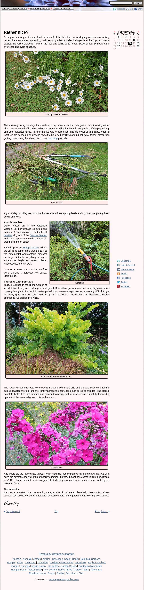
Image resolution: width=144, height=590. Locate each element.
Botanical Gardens (90, 559)
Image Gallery (38, 566)
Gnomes (25, 566)
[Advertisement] (72, 20)
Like (131, 9)
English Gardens (97, 562)
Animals (17, 559)
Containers (80, 562)
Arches (37, 559)
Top (56, 511)
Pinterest (125, 286)
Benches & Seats (61, 559)
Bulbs (20, 562)
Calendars (30, 562)
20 (138, 43)
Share (140, 9)
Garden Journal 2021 (63, 8)
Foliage (15, 566)
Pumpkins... (101, 511)
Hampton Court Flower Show (26, 569)
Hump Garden (31, 247)
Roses (51, 573)
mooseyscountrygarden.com (64, 579)
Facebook (126, 278)
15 (118, 43)
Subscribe (121, 9)
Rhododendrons (37, 573)
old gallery (53, 566)
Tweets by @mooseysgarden (56, 553)
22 (118, 46)
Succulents (71, 573)
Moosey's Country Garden (14, 8)
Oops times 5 (13, 511)
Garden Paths (81, 569)
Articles (46, 559)
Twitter (124, 282)
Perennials (96, 569)
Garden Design (69, 566)
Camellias (42, 562)
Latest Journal (128, 265)
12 (134, 40)
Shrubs (60, 573)
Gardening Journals (40, 8)
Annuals (27, 559)
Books (75, 559)
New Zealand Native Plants (57, 569)
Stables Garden (38, 235)
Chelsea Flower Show (61, 562)
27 (138, 46)
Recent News (127, 269)
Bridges (11, 562)
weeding (53, 138)
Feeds (124, 273)
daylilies (8, 235)
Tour (81, 573)
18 (130, 43)
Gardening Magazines (90, 566)
